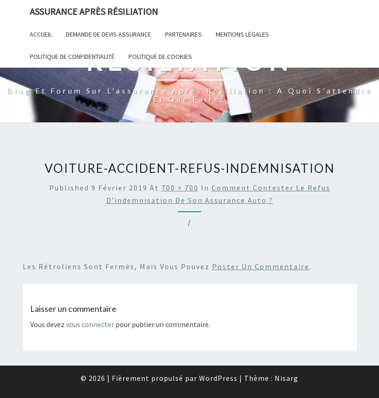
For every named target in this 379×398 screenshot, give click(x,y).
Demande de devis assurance (108, 34)
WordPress (218, 378)
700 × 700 (180, 187)
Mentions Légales (242, 34)
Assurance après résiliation (94, 11)
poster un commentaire (260, 266)
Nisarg (286, 378)
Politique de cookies (160, 56)
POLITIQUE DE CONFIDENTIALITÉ (72, 56)
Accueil (41, 34)
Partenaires (183, 34)
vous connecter (90, 324)
